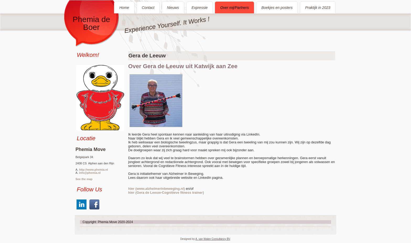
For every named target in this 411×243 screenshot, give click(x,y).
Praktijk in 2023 (317, 8)
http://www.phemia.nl (93, 169)
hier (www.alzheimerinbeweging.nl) (156, 189)
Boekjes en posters (277, 8)
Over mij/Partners (234, 8)
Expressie (200, 8)
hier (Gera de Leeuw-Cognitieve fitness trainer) (166, 193)
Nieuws (173, 8)
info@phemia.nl (89, 172)
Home (124, 8)
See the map (84, 179)
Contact (148, 8)
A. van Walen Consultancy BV (212, 238)
